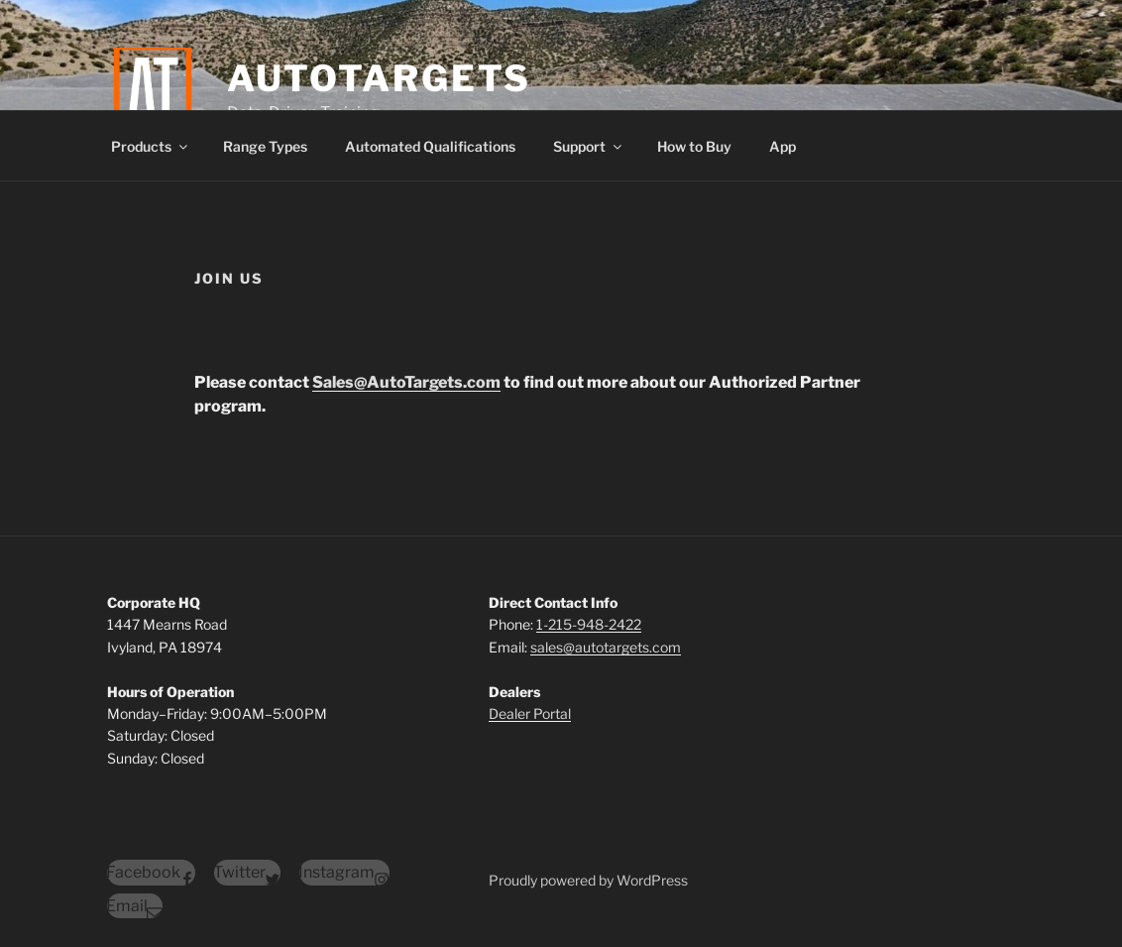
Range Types (265, 146)
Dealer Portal (530, 713)
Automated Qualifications (430, 146)
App (782, 146)
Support (588, 146)
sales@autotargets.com (605, 647)
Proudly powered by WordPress (588, 880)
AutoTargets (379, 78)
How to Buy (694, 146)
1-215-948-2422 (588, 624)
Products (150, 146)
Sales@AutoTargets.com (406, 382)
